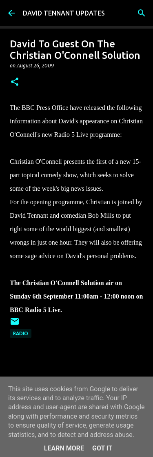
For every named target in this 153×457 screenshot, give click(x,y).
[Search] (141, 13)
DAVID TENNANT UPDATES (64, 13)
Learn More (64, 448)
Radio (20, 333)
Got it (102, 448)
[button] (15, 82)
